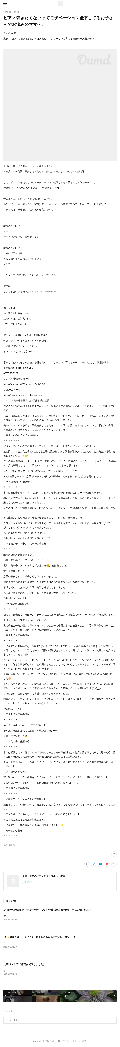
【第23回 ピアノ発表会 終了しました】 (24, 964)
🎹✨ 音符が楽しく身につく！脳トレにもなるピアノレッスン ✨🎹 (39, 937)
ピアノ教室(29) (9, 845)
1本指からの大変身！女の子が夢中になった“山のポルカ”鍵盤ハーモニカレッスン (47, 909)
